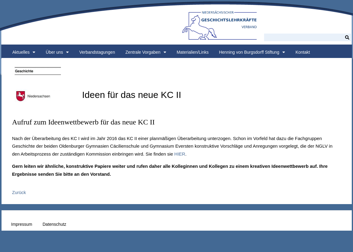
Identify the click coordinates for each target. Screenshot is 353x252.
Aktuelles (24, 52)
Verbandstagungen (97, 52)
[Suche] (347, 37)
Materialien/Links (193, 52)
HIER (179, 154)
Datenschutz (54, 224)
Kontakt (302, 52)
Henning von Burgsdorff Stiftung (252, 52)
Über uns (57, 52)
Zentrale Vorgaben (145, 52)
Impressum (21, 224)
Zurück (19, 192)
